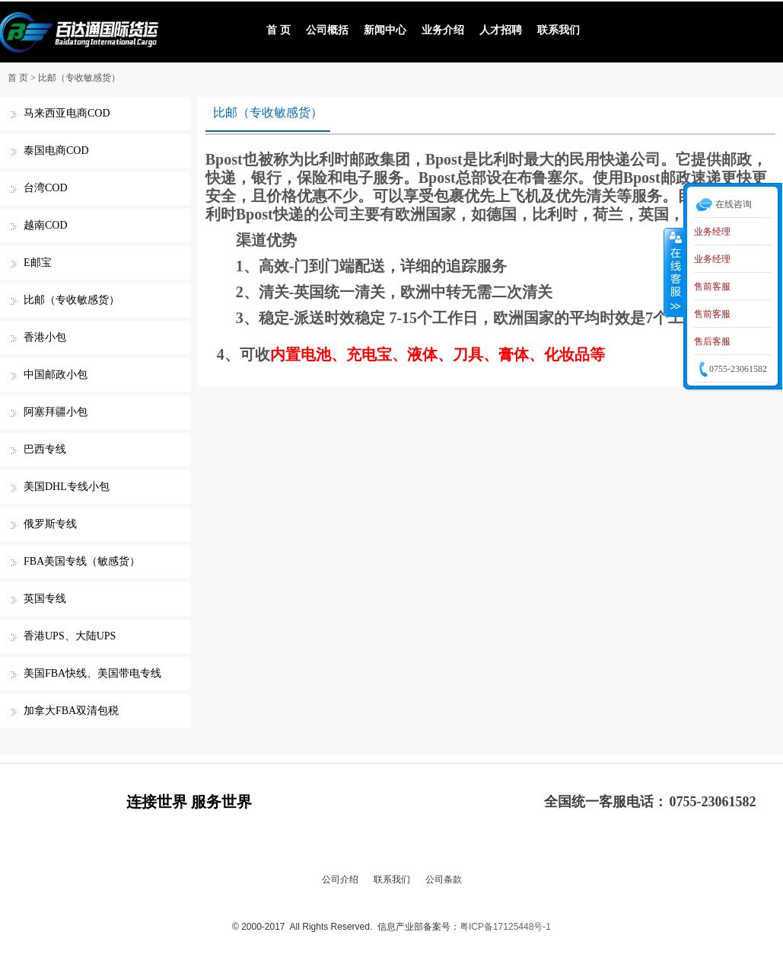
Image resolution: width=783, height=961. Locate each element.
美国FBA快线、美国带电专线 (92, 673)
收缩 (674, 272)
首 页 (278, 30)
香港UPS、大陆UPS (70, 636)
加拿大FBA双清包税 (71, 710)
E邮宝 (38, 262)
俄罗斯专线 (50, 524)
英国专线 (45, 598)
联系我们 (558, 30)
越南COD (46, 225)
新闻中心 (385, 30)
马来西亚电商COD (67, 113)
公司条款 (443, 879)
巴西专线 (45, 449)
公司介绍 (340, 879)
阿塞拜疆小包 (56, 412)
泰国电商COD (56, 150)
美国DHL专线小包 (67, 486)
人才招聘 (500, 30)
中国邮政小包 (56, 374)
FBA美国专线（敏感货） (82, 561)
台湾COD (46, 188)
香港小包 (45, 337)
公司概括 (327, 30)
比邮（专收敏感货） (79, 77)
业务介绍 (443, 30)
